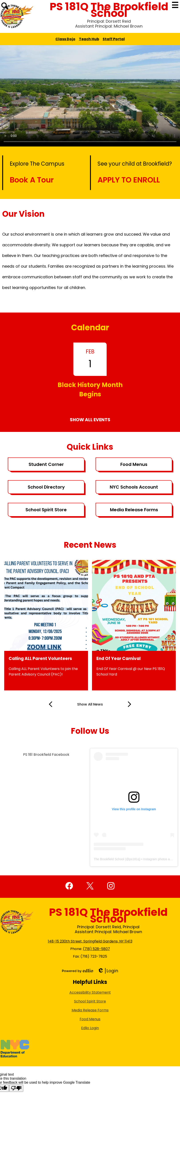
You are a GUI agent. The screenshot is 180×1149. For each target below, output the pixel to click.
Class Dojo (65, 39)
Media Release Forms (134, 510)
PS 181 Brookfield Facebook (46, 754)
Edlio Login (90, 1028)
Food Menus (133, 464)
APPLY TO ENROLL (129, 179)
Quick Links (90, 447)
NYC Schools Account (134, 487)
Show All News (90, 704)
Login (108, 971)
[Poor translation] (16, 1088)
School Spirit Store (46, 510)
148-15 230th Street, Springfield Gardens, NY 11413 (90, 941)
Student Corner (46, 464)
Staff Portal (114, 39)
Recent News (90, 545)
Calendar (90, 327)
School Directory (46, 487)
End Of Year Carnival (118, 659)
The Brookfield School (109, 859)
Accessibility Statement (90, 992)
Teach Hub (89, 39)
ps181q (134, 859)
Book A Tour (32, 179)
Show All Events (90, 420)
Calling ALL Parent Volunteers (40, 659)
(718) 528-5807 (96, 948)
